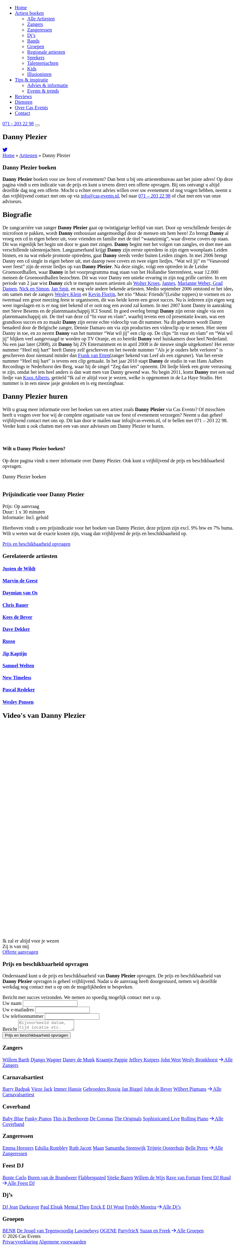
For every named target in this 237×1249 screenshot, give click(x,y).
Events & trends (43, 91)
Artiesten (28, 155)
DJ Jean (10, 1208)
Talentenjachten (42, 63)
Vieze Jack (41, 1090)
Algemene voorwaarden (62, 1243)
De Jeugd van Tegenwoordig (45, 1232)
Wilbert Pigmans (189, 1090)
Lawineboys (87, 1232)
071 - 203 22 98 (18, 123)
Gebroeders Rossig (101, 1090)
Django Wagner (46, 1061)
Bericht (9, 1031)
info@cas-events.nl (100, 195)
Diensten (23, 102)
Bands (33, 41)
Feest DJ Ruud (216, 1179)
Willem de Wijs (149, 1179)
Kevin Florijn (101, 294)
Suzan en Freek (155, 1232)
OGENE (108, 1232)
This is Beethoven (71, 1120)
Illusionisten (39, 74)
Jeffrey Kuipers (144, 1061)
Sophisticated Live (161, 1120)
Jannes (168, 283)
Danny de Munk (79, 1061)
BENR (9, 1232)
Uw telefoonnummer (23, 1016)
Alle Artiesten (41, 18)
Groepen (35, 46)
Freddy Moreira (140, 1208)
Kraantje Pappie (112, 1061)
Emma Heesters (18, 1149)
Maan (98, 1149)
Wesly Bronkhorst (200, 1061)
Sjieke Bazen (120, 1179)
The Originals (128, 1120)
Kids (31, 68)
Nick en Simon (34, 288)
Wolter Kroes (146, 283)
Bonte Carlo (14, 1179)
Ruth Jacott (80, 1149)
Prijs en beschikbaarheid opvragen (36, 544)
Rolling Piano (194, 1120)
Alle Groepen (188, 1232)
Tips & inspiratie (31, 79)
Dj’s (31, 35)
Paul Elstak (51, 1208)
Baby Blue (12, 1120)
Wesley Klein (68, 294)
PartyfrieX (128, 1232)
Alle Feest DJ (18, 1185)
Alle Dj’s (169, 1208)
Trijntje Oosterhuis (165, 1149)
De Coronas (101, 1120)
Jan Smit (60, 288)
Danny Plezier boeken (24, 476)
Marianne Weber (194, 283)
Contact (22, 113)
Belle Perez (196, 1149)
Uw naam (12, 1003)
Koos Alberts (36, 377)
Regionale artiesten (46, 52)
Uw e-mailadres (18, 1009)
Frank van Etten (94, 355)
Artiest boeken (29, 13)
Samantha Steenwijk (125, 1149)
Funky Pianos (38, 1120)
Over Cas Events (31, 107)
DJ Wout (115, 1208)
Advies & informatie (47, 85)
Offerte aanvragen (20, 952)
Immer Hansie (68, 1090)
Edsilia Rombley (51, 1149)
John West (170, 1061)
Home (21, 7)
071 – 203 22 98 (154, 195)
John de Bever (158, 1090)
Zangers (35, 24)
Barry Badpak (16, 1090)
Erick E (97, 1208)
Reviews (23, 96)
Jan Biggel (132, 1090)
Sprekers (35, 57)
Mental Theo (76, 1208)
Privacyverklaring (20, 1243)
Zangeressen (39, 29)
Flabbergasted (92, 1179)
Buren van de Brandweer (52, 1179)
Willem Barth (15, 1061)
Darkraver (29, 1208)
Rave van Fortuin (183, 1179)
